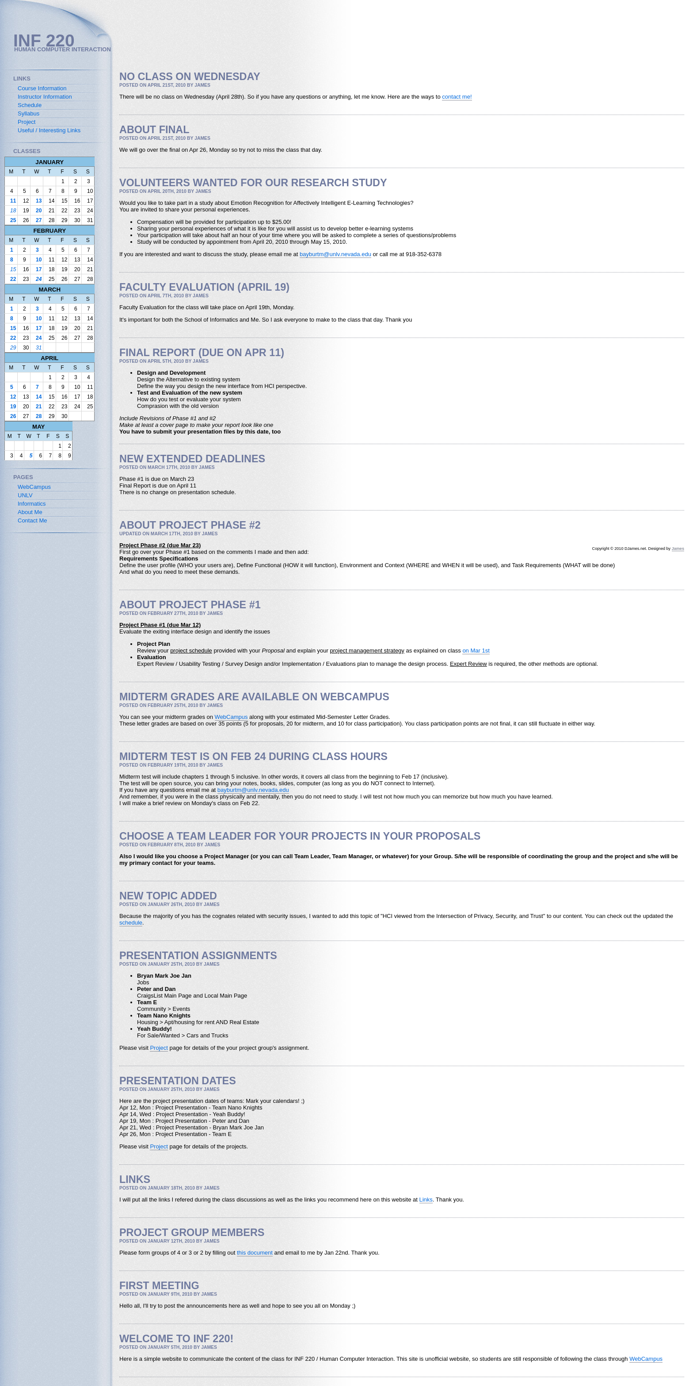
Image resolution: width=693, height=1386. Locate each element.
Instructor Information (45, 96)
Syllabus (28, 113)
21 (39, 406)
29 (13, 348)
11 (13, 201)
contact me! (457, 96)
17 (39, 269)
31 (39, 348)
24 (39, 279)
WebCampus (231, 717)
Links (426, 1199)
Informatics (32, 503)
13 (39, 201)
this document (255, 1252)
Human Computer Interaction (62, 49)
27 (39, 220)
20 (39, 210)
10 (39, 260)
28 (39, 416)
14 (39, 397)
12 (13, 397)
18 (13, 210)
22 (13, 279)
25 (13, 220)
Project (159, 1047)
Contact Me (32, 520)
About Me (30, 512)
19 (13, 406)
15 (13, 269)
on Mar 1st (475, 650)
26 (13, 416)
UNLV (25, 495)
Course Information (42, 88)
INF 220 (44, 40)
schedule (130, 922)
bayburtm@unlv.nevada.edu (335, 254)
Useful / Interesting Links (49, 130)
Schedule (30, 105)
